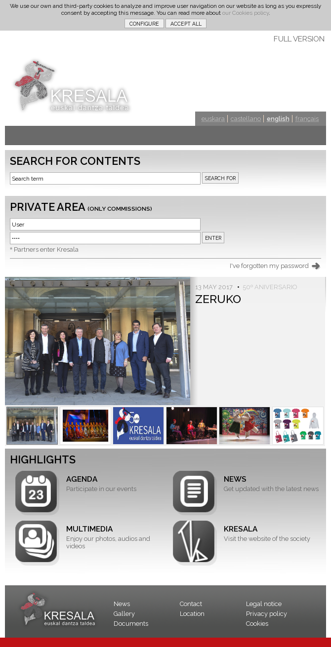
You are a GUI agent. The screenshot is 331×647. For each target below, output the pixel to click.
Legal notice (264, 604)
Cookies (257, 623)
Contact (191, 604)
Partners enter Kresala (46, 249)
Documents (131, 623)
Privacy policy (266, 613)
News (122, 604)
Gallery (124, 613)
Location (192, 613)
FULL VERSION (299, 39)
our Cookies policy (245, 12)
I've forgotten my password (269, 265)
